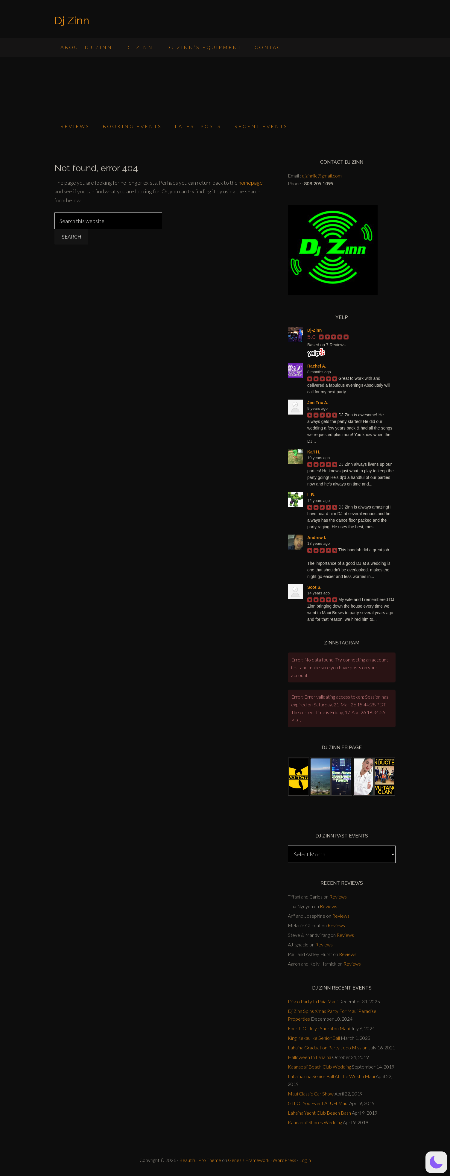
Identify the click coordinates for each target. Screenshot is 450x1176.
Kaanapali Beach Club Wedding (319, 1066)
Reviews (338, 896)
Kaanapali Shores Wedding (315, 1122)
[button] (436, 1162)
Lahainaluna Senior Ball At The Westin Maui (331, 1076)
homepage (250, 182)
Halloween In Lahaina (309, 1057)
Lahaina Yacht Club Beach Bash (319, 1113)
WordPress (284, 1160)
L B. (311, 494)
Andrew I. (316, 537)
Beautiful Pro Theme (200, 1160)
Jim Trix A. (317, 402)
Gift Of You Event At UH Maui (318, 1103)
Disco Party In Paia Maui (313, 1001)
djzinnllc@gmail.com (322, 175)
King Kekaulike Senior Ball (314, 1038)
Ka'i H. (313, 452)
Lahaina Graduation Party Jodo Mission (327, 1047)
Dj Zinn (71, 20)
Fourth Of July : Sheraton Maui (319, 1028)
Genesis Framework (249, 1160)
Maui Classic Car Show (311, 1093)
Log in (305, 1160)
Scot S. (314, 587)
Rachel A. (316, 366)
